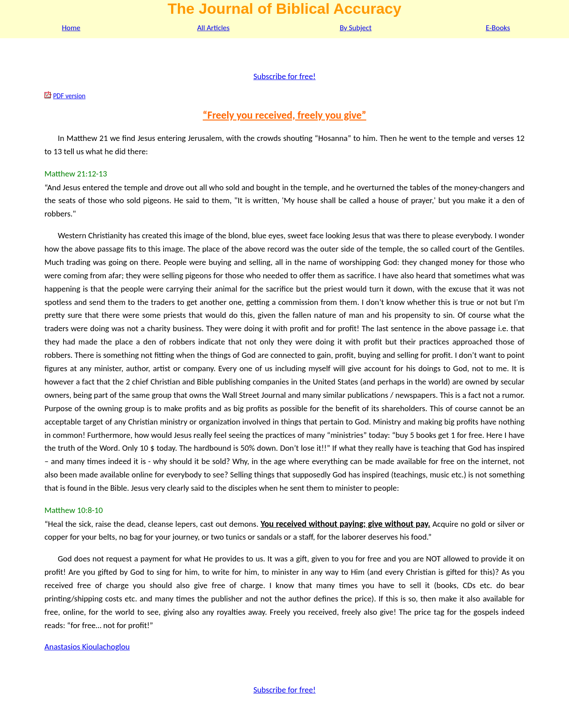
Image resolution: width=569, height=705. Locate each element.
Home (71, 27)
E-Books (498, 27)
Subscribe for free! (284, 76)
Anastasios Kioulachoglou (87, 646)
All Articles (213, 27)
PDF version (69, 96)
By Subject (356, 27)
